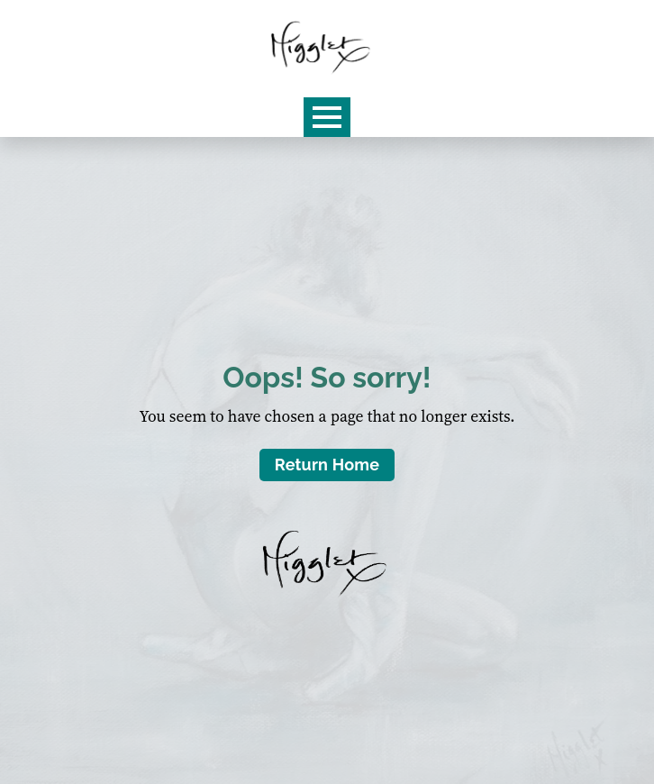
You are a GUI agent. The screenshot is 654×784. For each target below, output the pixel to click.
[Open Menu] (327, 117)
